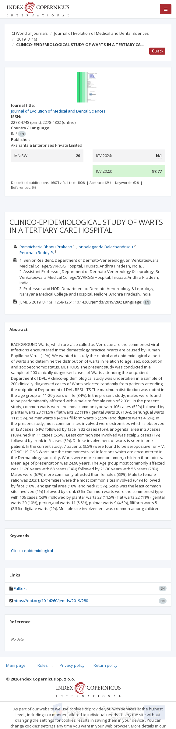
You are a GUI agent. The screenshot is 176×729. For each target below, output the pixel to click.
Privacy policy (72, 665)
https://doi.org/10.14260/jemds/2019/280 (51, 600)
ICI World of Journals (29, 33)
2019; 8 (27, 39)
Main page (16, 665)
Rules (42, 665)
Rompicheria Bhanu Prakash (45, 247)
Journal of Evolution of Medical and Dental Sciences (101, 33)
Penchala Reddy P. (36, 252)
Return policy (105, 665)
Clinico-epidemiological (32, 550)
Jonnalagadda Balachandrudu (105, 247)
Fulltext (20, 588)
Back (157, 51)
